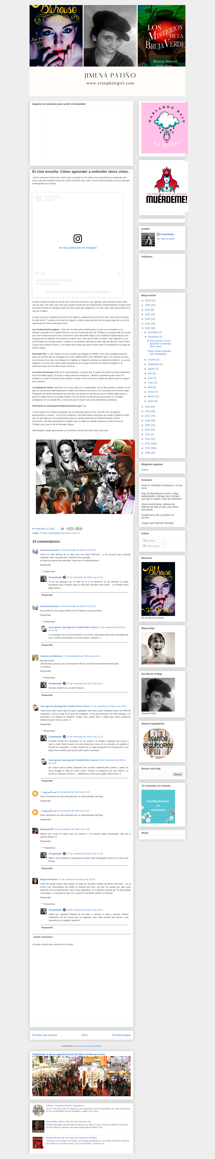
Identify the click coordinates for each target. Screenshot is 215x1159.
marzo (151, 391)
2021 (148, 323)
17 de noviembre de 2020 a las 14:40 (81, 656)
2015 (148, 425)
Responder (45, 565)
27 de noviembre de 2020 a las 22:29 (77, 879)
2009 (148, 452)
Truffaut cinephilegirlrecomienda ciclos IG (60, 533)
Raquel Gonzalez (49, 879)
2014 (148, 429)
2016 (148, 420)
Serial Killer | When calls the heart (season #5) (68, 1121)
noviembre (153, 336)
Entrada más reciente (44, 1035)
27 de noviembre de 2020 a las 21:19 (85, 577)
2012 (148, 439)
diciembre (153, 332)
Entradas (149, 540)
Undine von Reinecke (51, 656)
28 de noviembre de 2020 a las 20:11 (85, 910)
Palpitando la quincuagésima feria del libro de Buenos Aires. (69, 1054)
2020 (148, 328)
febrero (152, 396)
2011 (148, 443)
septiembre (154, 364)
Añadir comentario (43, 937)
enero (151, 401)
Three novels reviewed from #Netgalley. (159, 352)
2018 (148, 411)
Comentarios (151, 546)
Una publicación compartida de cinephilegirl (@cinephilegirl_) (78, 291)
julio (150, 373)
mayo (151, 382)
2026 (148, 300)
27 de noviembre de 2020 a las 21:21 (85, 683)
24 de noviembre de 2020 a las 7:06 (72, 829)
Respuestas (49, 571)
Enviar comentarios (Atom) (88, 1046)
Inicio (85, 1035)
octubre (152, 359)
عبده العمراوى (50, 792)
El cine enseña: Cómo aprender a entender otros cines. (159, 343)
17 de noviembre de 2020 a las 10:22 (78, 606)
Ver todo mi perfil (165, 238)
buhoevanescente (49, 550)
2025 (148, 305)
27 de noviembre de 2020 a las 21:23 (85, 736)
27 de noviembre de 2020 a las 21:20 (85, 853)
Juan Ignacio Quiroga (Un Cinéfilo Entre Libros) (73, 627)
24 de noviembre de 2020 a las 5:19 (65, 792)
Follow (144, 469)
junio (150, 378)
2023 (148, 314)
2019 (148, 406)
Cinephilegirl (55, 577)
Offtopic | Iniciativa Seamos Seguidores (65, 1105)
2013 (148, 434)
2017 (148, 415)
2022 (148, 319)
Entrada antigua (121, 1035)
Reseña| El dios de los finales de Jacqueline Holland (71, 1137)
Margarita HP (47, 829)
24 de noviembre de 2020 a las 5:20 (65, 810)
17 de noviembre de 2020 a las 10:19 (78, 550)
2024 (148, 309)
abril (150, 387)
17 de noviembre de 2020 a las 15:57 (109, 706)
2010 (148, 448)
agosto (152, 368)
